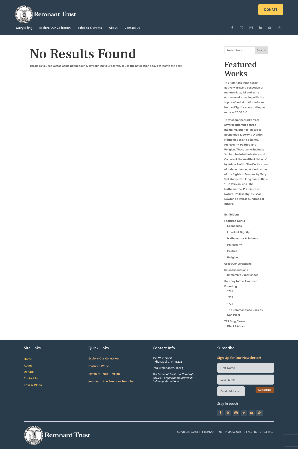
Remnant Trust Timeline (104, 374)
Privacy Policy (33, 385)
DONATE (270, 9)
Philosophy (234, 244)
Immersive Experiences (242, 275)
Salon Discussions (236, 270)
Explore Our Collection (55, 28)
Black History (236, 326)
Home (28, 359)
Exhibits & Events (90, 28)
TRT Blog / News (234, 321)
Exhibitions (231, 214)
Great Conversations (237, 263)
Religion (232, 257)
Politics (232, 251)
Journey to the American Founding (111, 381)
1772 (230, 291)
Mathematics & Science (242, 238)
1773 (230, 297)
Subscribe (264, 390)
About (113, 28)
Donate (29, 372)
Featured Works (234, 221)
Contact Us (132, 28)
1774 (230, 303)
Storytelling (24, 28)
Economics (234, 226)
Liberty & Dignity (238, 232)
